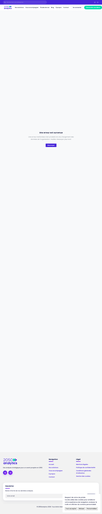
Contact (66, 7)
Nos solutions (19, 7)
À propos (58, 7)
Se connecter (77, 7)
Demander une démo (93, 7)
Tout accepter (71, 509)
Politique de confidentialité (85, 467)
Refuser (81, 509)
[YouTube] (97, 2)
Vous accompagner (32, 7)
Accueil (51, 464)
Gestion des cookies (83, 476)
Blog (52, 7)
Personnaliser (92, 509)
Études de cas (44, 7)
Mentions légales (82, 464)
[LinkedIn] (94, 2)
